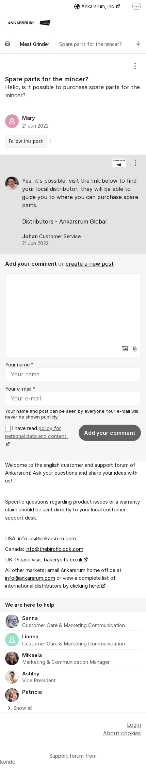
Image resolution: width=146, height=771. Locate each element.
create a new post (90, 263)
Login (134, 724)
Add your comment (109, 432)
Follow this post (26, 141)
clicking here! (85, 586)
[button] (124, 349)
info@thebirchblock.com (54, 549)
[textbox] (73, 308)
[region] (73, 104)
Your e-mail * (20, 389)
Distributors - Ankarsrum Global (64, 221)
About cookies (122, 733)
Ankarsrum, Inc (94, 6)
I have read (36, 436)
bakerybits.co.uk (63, 560)
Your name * (19, 365)
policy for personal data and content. (36, 432)
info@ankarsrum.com (30, 578)
